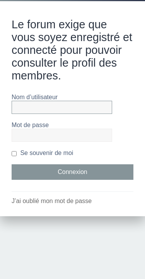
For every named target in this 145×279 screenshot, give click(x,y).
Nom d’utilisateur (35, 97)
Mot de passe (30, 125)
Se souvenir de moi (42, 153)
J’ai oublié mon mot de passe (52, 201)
